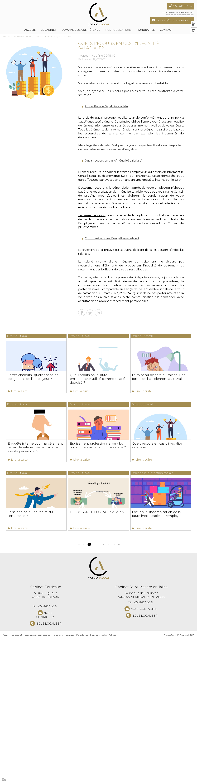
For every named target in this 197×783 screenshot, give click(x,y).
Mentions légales (98, 779)
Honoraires (146, 29)
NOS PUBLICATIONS (118, 29)
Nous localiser (48, 768)
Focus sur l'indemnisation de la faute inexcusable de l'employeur (37, 657)
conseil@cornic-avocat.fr (175, 20)
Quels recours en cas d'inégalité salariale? (53, 36)
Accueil (30, 29)
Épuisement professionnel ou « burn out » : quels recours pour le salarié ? (36, 517)
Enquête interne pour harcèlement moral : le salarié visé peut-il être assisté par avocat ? (158, 448)
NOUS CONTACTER (45, 759)
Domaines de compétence (81, 29)
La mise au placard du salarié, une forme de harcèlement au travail (34, 447)
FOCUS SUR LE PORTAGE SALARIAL (158, 585)
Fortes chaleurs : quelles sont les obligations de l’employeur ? (33, 377)
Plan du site (82, 779)
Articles (112, 779)
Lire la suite (19, 391)
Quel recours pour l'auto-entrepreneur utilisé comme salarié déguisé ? (158, 379)
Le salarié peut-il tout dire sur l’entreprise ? (31, 587)
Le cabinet (48, 29)
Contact (70, 779)
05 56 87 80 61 (183, 6)
